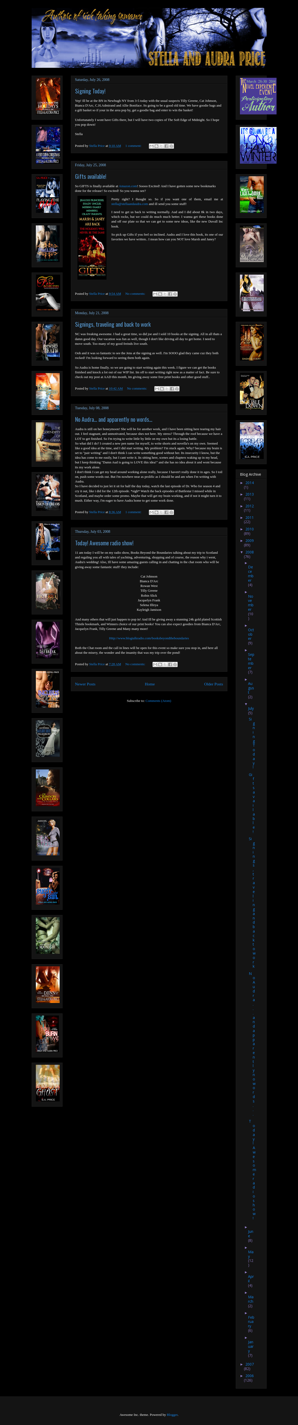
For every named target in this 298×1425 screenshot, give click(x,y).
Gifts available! (90, 176)
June (250, 1233)
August (251, 688)
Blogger (172, 1415)
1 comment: (133, 146)
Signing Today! (90, 91)
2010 (249, 528)
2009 (249, 540)
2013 (249, 494)
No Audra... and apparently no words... (113, 419)
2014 (249, 482)
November (251, 603)
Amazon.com (128, 186)
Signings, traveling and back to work (113, 324)
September (251, 661)
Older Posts (213, 684)
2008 (249, 552)
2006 (249, 1375)
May (251, 1254)
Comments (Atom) (158, 701)
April (251, 1278)
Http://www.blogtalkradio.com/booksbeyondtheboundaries (149, 638)
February (251, 1322)
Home (150, 684)
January (251, 1346)
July (251, 708)
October (251, 634)
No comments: (135, 294)
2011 (249, 517)
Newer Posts (85, 684)
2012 (249, 505)
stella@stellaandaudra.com (129, 204)
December (251, 573)
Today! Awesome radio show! (104, 543)
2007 (249, 1364)
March (251, 1299)
